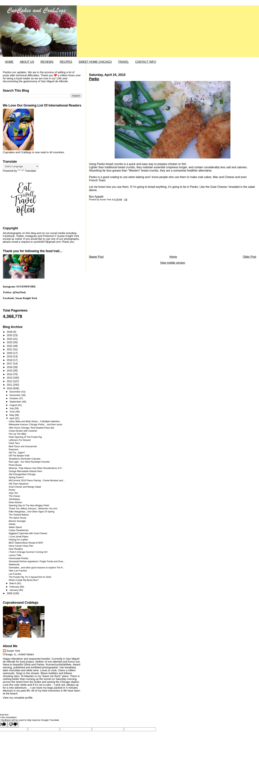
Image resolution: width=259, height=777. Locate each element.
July (11, 408)
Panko (94, 79)
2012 (10, 381)
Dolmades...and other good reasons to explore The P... (36, 567)
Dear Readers (16, 549)
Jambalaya (14, 499)
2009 (10, 593)
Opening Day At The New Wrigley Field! (29, 505)
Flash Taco (14, 443)
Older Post (249, 256)
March (13, 583)
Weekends (14, 564)
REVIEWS (47, 61)
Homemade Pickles (18, 558)
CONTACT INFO (145, 61)
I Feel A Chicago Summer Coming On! (28, 552)
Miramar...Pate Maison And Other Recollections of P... (36, 468)
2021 (10, 349)
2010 (10, 388)
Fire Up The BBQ (17, 434)
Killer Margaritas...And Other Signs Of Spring (31, 511)
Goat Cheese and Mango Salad (25, 487)
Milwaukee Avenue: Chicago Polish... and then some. (36, 424)
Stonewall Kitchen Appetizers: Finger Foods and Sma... (37, 561)
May (12, 415)
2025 (10, 335)
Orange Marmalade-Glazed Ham (25, 471)
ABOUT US (27, 61)
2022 (10, 345)
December (15, 391)
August (13, 405)
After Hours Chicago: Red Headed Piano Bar (31, 428)
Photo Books (15, 465)
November (15, 395)
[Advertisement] (116, 229)
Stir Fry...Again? (17, 452)
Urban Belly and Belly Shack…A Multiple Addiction (34, 421)
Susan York (13, 650)
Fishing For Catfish (18, 539)
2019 (10, 356)
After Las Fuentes (18, 570)
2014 (10, 374)
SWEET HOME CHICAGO (95, 61)
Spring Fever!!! (16, 477)
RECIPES (66, 61)
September (15, 401)
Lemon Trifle (15, 555)
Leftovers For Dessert (20, 440)
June (12, 411)
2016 (10, 367)
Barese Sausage (17, 521)
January (14, 590)
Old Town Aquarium (19, 484)
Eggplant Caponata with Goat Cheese (28, 533)
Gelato (12, 524)
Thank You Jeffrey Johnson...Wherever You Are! (33, 508)
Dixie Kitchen (15, 502)
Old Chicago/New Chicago (22, 474)
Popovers (13, 449)
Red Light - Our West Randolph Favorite (29, 462)
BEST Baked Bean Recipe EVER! (26, 543)
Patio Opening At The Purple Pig (25, 437)
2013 (10, 377)
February (14, 586)
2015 (10, 370)
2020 (10, 353)
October (14, 398)
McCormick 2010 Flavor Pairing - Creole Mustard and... (37, 480)
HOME (9, 61)
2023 (10, 342)
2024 (10, 338)
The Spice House (17, 518)
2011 (10, 384)
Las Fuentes (15, 574)
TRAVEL (123, 61)
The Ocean (14, 496)
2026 (10, 331)
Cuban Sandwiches (18, 530)
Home (173, 256)
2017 (10, 363)
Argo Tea (13, 493)
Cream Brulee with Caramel (23, 431)
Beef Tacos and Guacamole (23, 446)
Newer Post (96, 256)
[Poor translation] (13, 724)
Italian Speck (15, 527)
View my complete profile (18, 697)
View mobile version (172, 262)
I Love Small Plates (18, 536)
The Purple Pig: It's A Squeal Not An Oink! (30, 577)
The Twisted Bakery (19, 514)
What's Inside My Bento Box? (24, 580)
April (12, 418)
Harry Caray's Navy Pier (21, 546)
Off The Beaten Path (19, 455)
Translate (27, 170)
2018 (10, 360)
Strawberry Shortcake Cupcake (25, 459)
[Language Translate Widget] (21, 166)
